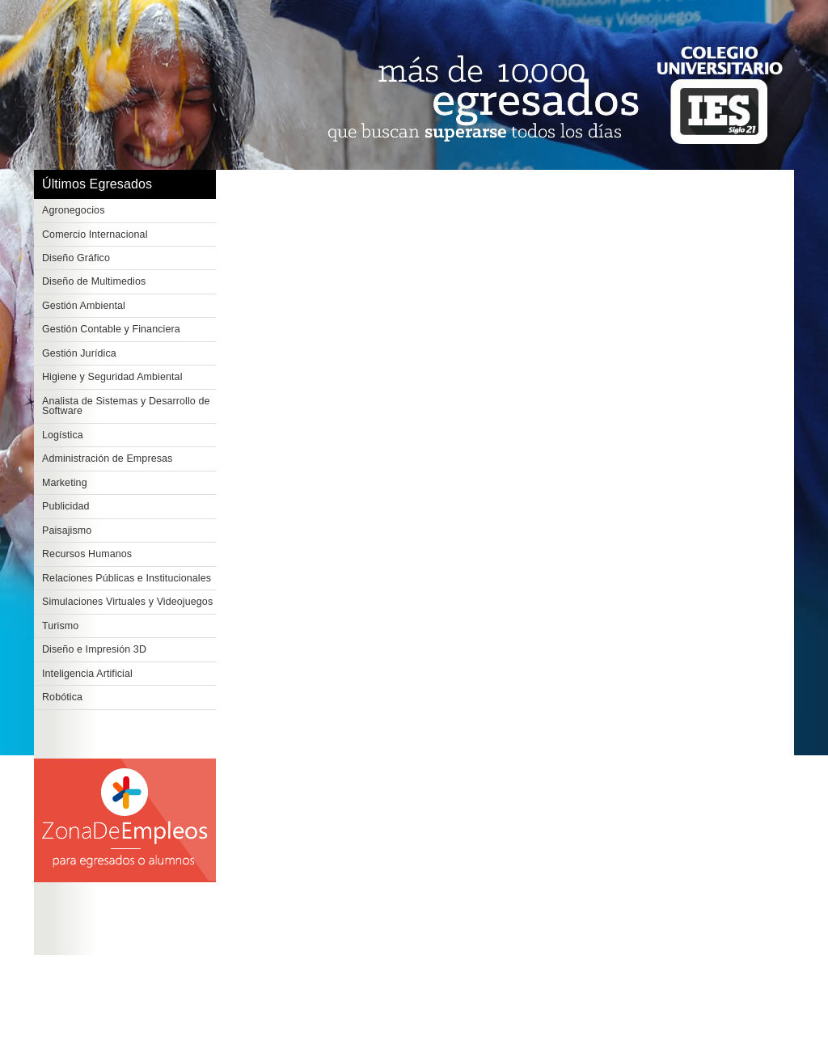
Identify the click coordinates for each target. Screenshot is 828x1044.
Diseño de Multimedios (94, 281)
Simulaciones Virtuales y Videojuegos (127, 602)
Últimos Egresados (97, 184)
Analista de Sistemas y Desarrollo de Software (126, 406)
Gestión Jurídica (79, 353)
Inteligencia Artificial (87, 673)
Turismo (60, 626)
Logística (62, 435)
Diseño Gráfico (76, 258)
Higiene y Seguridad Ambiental (112, 377)
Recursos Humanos (87, 554)
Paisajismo (66, 530)
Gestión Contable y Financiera (111, 329)
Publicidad (66, 506)
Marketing (64, 483)
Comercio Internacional (95, 234)
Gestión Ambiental (83, 306)
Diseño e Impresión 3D (94, 649)
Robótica (62, 697)
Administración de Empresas (107, 458)
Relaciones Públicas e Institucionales (126, 578)
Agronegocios (73, 210)
